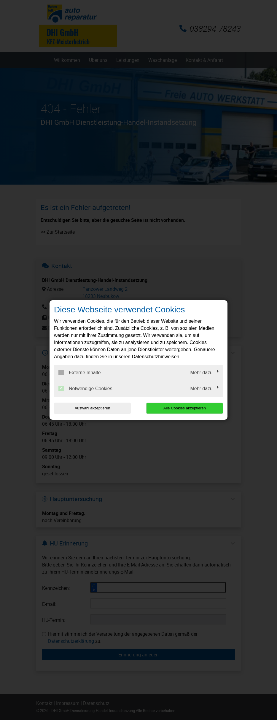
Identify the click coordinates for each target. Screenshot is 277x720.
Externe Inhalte (79, 372)
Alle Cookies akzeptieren (185, 408)
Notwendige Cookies (85, 388)
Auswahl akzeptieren (92, 408)
